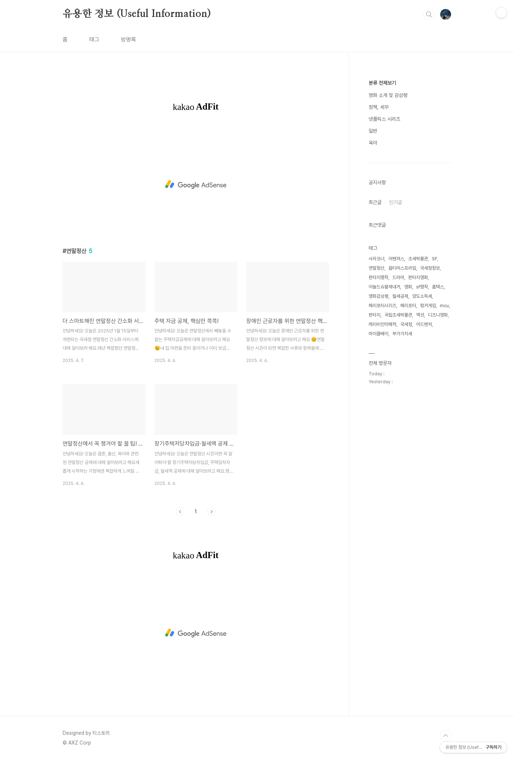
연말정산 (376, 268)
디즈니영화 (438, 315)
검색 (429, 14)
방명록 (128, 39)
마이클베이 (378, 333)
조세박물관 (418, 258)
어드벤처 (424, 324)
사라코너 (376, 258)
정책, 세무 (379, 107)
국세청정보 (430, 268)
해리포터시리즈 (382, 305)
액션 (420, 315)
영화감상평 (378, 296)
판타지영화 (418, 277)
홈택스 (438, 287)
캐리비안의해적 (382, 324)
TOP (445, 736)
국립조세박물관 (398, 315)
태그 (94, 39)
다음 (211, 511)
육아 (373, 143)
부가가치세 (402, 333)
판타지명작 (378, 277)
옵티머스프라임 (402, 268)
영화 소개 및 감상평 (388, 95)
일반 (373, 131)
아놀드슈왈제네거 (384, 287)
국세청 (406, 324)
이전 (180, 511)
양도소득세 (422, 296)
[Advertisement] (196, 184)
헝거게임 (428, 305)
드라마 (398, 277)
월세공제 (400, 296)
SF (434, 258)
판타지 (374, 315)
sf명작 (422, 287)
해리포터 (408, 305)
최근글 (375, 202)
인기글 (395, 202)
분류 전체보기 (382, 83)
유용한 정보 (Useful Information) (137, 14)
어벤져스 (396, 258)
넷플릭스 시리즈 (384, 119)
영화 (408, 287)
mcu (444, 305)
